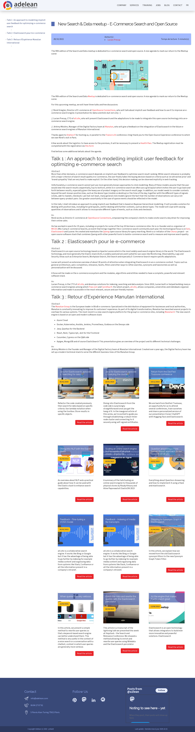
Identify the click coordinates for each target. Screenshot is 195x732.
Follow (161, 690)
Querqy (106, 231)
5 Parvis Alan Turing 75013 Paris (45, 712)
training (147, 5)
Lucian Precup (114, 39)
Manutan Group (62, 306)
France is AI (111, 134)
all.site (77, 118)
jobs (158, 5)
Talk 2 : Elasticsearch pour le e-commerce (26, 33)
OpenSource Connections (104, 110)
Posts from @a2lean (134, 690)
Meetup (91, 96)
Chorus (173, 231)
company (121, 5)
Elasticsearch (57, 231)
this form (89, 145)
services (134, 5)
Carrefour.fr (107, 286)
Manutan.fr (170, 312)
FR (187, 5)
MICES (54, 228)
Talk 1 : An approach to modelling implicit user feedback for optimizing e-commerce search (26, 23)
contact (177, 5)
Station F (71, 134)
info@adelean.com (39, 698)
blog (167, 5)
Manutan (109, 126)
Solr (188, 228)
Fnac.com (93, 286)
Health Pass (146, 143)
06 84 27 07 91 (37, 705)
